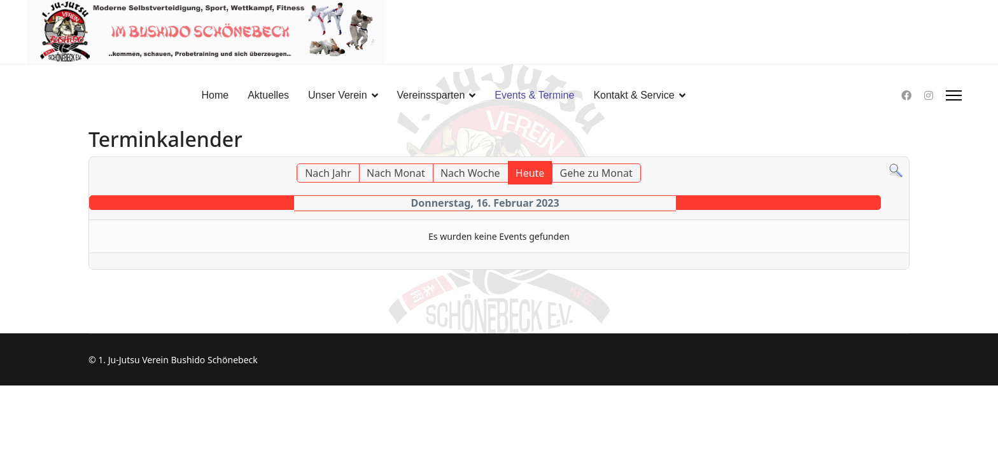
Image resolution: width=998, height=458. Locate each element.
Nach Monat (396, 173)
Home (214, 95)
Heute (530, 173)
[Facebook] (906, 95)
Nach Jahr (328, 173)
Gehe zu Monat (596, 173)
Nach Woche (470, 173)
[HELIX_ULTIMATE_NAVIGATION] (954, 95)
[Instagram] (928, 95)
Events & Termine (534, 95)
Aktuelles (268, 95)
